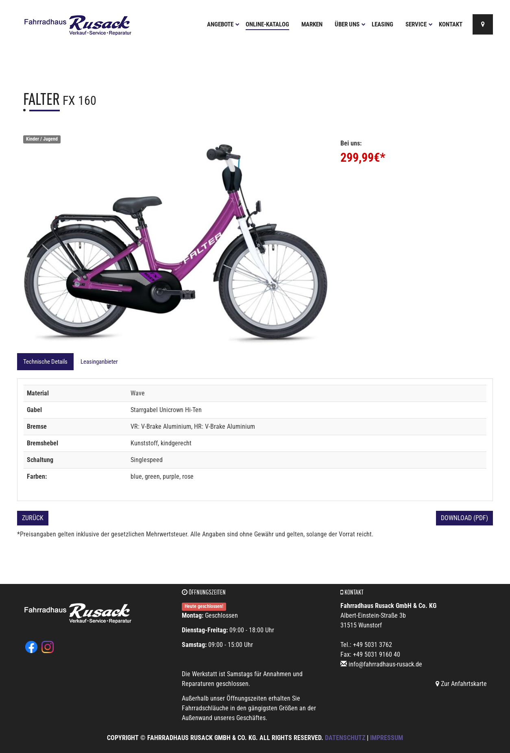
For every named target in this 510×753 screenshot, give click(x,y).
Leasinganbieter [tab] (99, 361)
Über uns (350, 24)
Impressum (386, 738)
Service (419, 24)
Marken (312, 24)
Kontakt (450, 24)
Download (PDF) (464, 518)
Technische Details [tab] (45, 361)
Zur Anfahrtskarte (461, 684)
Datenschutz (345, 738)
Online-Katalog (267, 24)
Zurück (33, 518)
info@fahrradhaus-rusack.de (385, 664)
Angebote (223, 24)
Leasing (382, 24)
